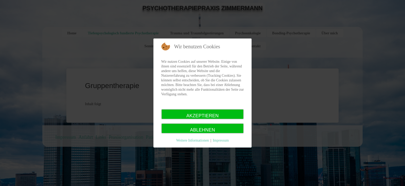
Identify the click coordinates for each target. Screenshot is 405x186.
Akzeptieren (202, 115)
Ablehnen (202, 130)
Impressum (221, 140)
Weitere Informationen (192, 140)
